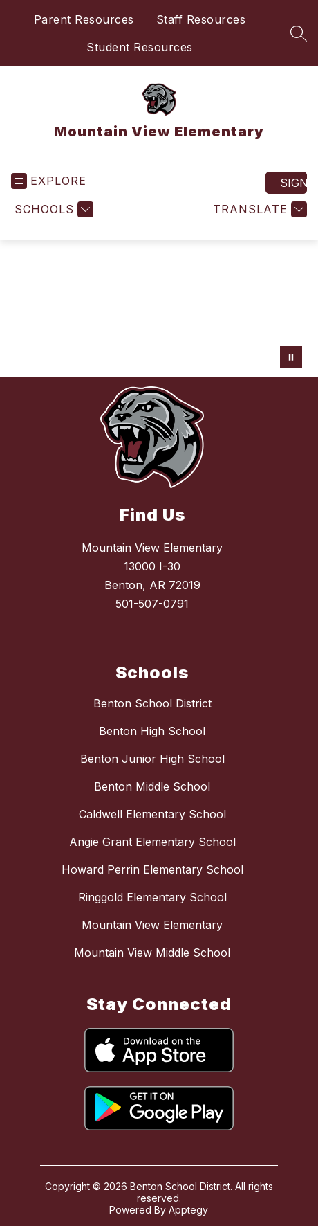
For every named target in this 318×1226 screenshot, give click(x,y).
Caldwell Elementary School (152, 814)
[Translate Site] (258, 209)
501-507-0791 (152, 604)
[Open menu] (48, 181)
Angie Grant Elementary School (152, 842)
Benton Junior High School (152, 759)
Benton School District (152, 703)
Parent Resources (84, 19)
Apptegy (188, 1210)
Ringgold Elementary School (152, 897)
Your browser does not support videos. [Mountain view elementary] (159, 308)
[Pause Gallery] (291, 357)
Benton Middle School (152, 786)
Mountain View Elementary (152, 925)
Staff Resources (201, 19)
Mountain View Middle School (152, 952)
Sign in (293, 183)
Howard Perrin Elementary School (152, 869)
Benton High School (152, 731)
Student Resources (139, 47)
